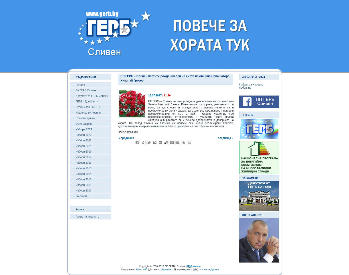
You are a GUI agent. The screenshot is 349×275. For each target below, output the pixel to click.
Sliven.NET (142, 269)
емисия (194, 266)
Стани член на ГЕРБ (88, 107)
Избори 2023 (83, 134)
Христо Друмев (210, 269)
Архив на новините (87, 216)
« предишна (126, 138)
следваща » (225, 138)
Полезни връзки (85, 118)
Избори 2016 (83, 162)
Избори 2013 (83, 179)
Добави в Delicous (166, 142)
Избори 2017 (83, 157)
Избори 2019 (83, 151)
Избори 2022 (83, 140)
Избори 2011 (83, 185)
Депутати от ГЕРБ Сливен (92, 96)
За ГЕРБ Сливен (86, 90)
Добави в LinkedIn (172, 142)
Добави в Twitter (148, 142)
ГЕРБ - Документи (87, 101)
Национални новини (88, 112)
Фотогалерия (84, 123)
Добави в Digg (160, 142)
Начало (80, 84)
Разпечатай (189, 142)
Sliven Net (166, 269)
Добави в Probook (154, 142)
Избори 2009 (83, 190)
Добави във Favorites (183, 142)
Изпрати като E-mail (177, 142)
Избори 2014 (83, 173)
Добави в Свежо (143, 142)
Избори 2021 (83, 146)
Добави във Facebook (137, 142)
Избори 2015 (83, 168)
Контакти (81, 196)
